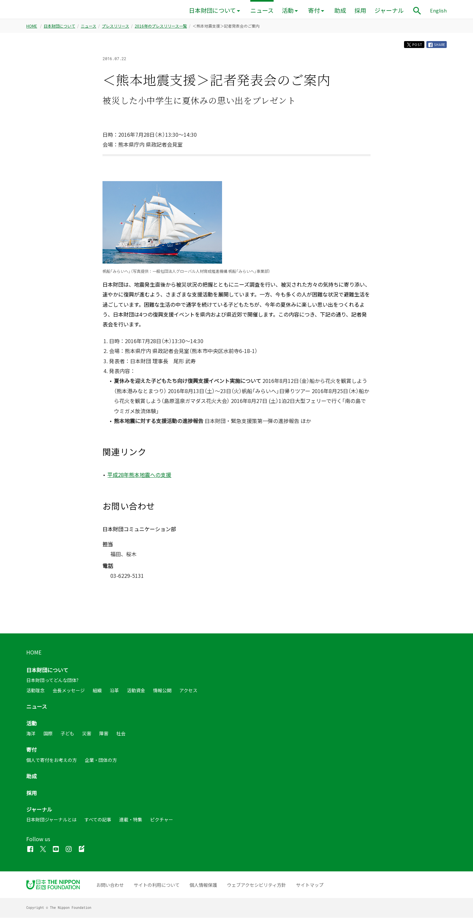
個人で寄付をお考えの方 (51, 764)
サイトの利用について (157, 889)
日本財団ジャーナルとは (51, 823)
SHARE (434, 48)
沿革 (114, 694)
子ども (67, 737)
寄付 (314, 10)
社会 (120, 737)
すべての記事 (97, 823)
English (438, 10)
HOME (31, 28)
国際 (48, 737)
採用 (360, 10)
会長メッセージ (69, 694)
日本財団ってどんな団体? (52, 684)
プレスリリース (115, 28)
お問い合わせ (110, 889)
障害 (103, 737)
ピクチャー (161, 823)
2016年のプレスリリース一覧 (161, 28)
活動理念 (35, 694)
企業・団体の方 (101, 764)
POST (407, 47)
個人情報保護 (203, 889)
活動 (288, 10)
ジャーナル (389, 10)
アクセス (188, 694)
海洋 (30, 737)
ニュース (262, 10)
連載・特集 (130, 823)
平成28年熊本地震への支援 (139, 479)
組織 (97, 694)
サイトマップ (310, 889)
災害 (86, 737)
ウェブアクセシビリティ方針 (256, 889)
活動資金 (136, 694)
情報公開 (162, 694)
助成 (340, 10)
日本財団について (212, 10)
